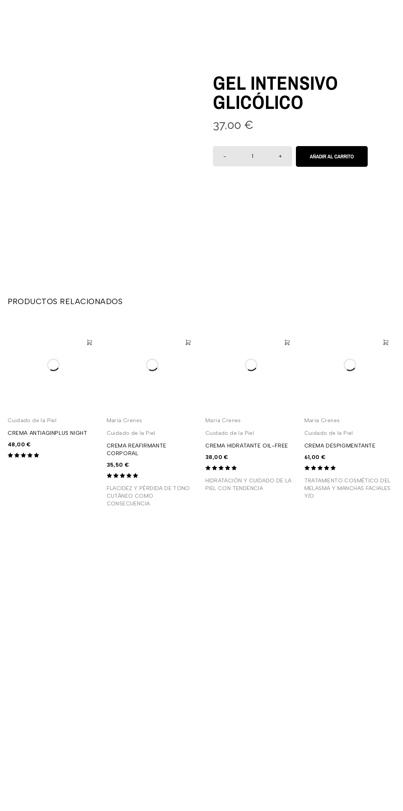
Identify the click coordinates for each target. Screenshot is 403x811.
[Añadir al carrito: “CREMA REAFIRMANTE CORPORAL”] (188, 342)
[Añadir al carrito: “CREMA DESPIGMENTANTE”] (385, 342)
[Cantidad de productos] (252, 156)
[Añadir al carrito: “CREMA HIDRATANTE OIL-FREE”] (287, 342)
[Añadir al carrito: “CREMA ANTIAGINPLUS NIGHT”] (89, 342)
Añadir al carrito (332, 156)
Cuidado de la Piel (32, 420)
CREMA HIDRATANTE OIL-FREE (246, 446)
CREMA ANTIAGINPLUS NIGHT (47, 433)
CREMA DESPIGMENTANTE (340, 446)
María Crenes (124, 420)
